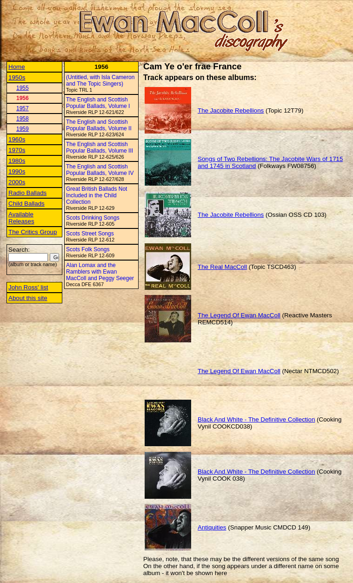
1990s (16, 171)
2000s (16, 182)
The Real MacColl (222, 266)
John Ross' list (28, 287)
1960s (16, 139)
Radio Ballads (27, 192)
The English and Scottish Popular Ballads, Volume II (99, 125)
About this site (27, 298)
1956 (22, 98)
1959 (22, 129)
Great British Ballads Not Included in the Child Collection (96, 195)
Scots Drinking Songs (93, 217)
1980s (16, 160)
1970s (16, 150)
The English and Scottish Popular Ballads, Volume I (98, 102)
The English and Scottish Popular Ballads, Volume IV (99, 169)
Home (16, 66)
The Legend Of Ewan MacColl (239, 315)
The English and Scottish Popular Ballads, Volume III (99, 147)
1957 (22, 108)
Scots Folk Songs (87, 249)
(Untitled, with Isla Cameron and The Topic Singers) (100, 80)
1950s (16, 77)
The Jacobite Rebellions (231, 110)
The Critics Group (32, 231)
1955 (22, 88)
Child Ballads (26, 203)
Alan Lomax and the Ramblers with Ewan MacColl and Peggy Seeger (100, 271)
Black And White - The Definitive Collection (256, 419)
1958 (22, 118)
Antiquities (212, 527)
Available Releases (21, 218)
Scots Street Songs (90, 233)
